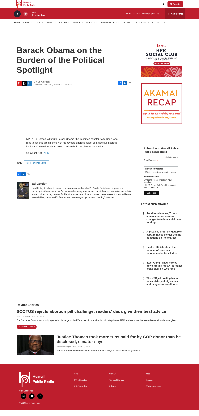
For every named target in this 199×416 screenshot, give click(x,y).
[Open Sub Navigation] (31, 29)
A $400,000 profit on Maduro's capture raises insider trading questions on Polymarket (164, 241)
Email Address (151, 166)
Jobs (148, 380)
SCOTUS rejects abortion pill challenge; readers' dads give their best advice (91, 317)
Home (17, 29)
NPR (46, 159)
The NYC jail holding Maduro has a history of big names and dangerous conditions (163, 287)
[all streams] (175, 20)
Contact (112, 380)
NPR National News (36, 169)
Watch (76, 29)
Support (149, 386)
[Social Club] (161, 66)
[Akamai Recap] (161, 109)
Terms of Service (116, 386)
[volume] (25, 20)
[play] (17, 20)
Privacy (112, 392)
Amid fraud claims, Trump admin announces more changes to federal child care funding (163, 224)
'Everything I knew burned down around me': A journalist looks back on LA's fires (164, 272)
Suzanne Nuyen (23, 322)
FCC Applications (153, 392)
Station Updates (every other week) (161, 178)
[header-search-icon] (164, 7)
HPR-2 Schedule (80, 392)
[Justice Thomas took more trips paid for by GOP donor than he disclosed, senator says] (35, 351)
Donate (178, 7)
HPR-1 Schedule (80, 386)
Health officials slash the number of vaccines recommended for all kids (161, 256)
